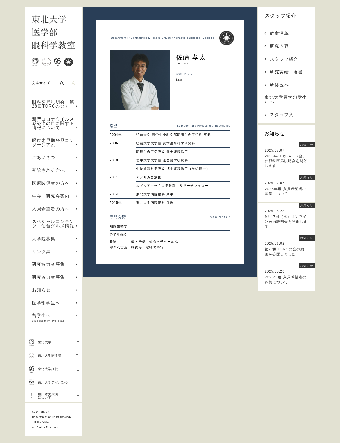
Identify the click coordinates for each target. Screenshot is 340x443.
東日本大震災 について (54, 395)
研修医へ (276, 84)
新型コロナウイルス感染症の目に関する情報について (55, 123)
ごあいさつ (55, 157)
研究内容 (276, 46)
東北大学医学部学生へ (285, 99)
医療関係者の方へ (55, 183)
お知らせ (55, 290)
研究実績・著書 (283, 72)
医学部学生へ (55, 303)
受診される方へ (55, 170)
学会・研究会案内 (55, 196)
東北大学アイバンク (54, 382)
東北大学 (54, 342)
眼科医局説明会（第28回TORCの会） (55, 104)
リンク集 (55, 251)
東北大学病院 (54, 369)
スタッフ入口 (281, 114)
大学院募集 (55, 238)
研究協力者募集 (55, 264)
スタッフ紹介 (280, 15)
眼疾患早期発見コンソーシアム (55, 142)
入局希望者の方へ (55, 209)
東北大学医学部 (54, 355)
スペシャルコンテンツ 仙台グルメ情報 (55, 223)
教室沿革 (276, 33)
